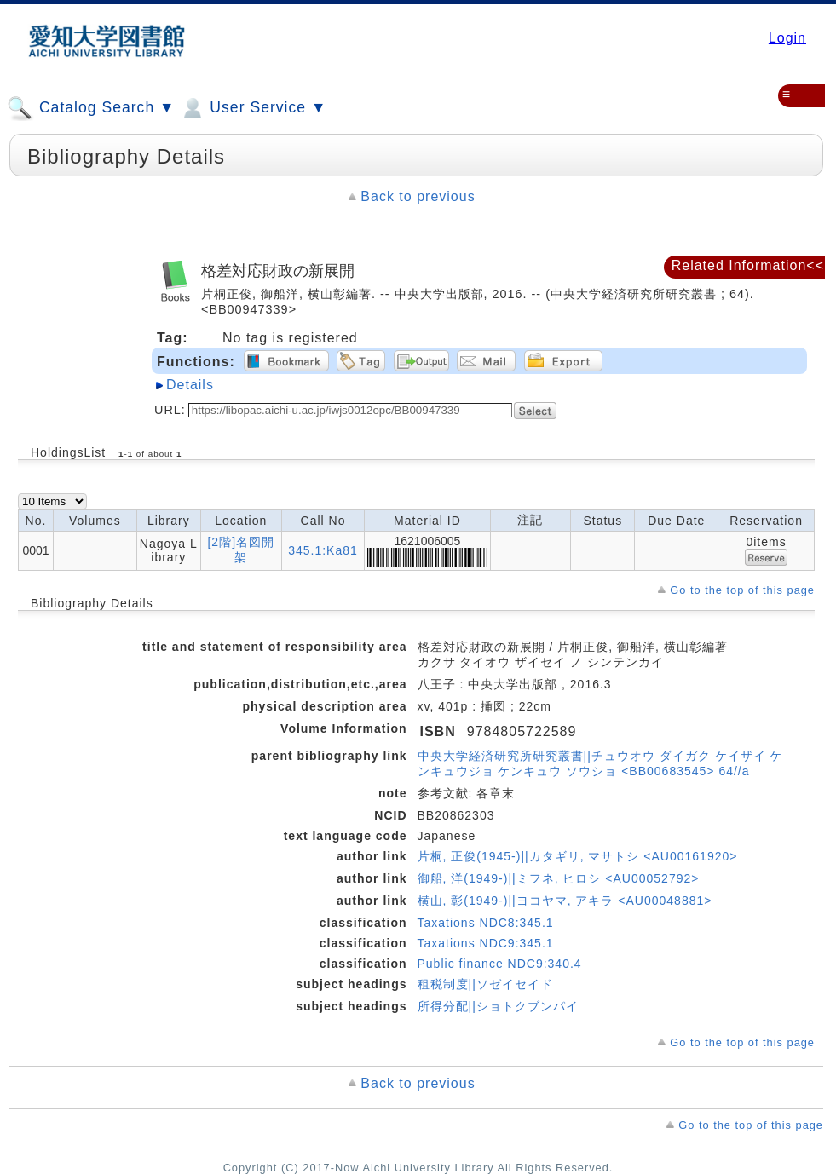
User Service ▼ (252, 108)
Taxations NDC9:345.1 (486, 943)
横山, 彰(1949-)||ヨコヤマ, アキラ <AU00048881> (565, 900)
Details (190, 384)
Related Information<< (748, 265)
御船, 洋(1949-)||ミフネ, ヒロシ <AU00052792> (559, 878)
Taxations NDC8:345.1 (486, 922)
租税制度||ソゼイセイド (485, 984)
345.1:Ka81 (323, 550)
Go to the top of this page (742, 590)
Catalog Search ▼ (91, 108)
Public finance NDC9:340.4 (500, 963)
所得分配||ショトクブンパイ (498, 1006)
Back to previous (417, 196)
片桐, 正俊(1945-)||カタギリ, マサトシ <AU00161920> (578, 856)
